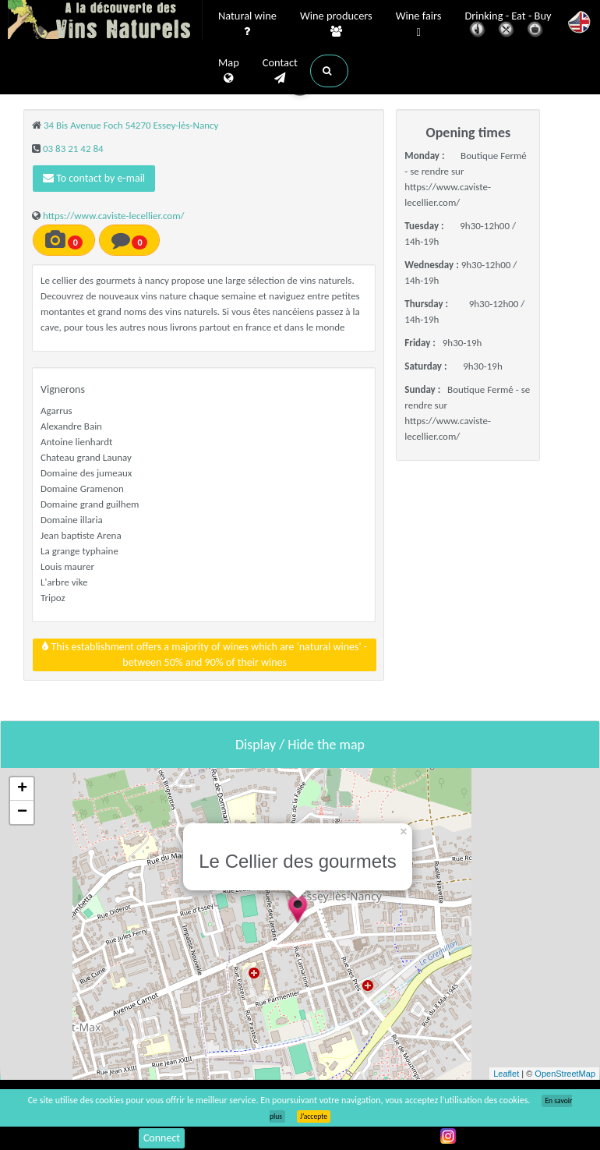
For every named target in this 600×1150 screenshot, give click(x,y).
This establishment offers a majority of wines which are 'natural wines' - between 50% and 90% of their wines (204, 654)
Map (228, 71)
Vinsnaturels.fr (105, 21)
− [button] (22, 812)
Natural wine (247, 24)
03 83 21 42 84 (73, 148)
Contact (280, 71)
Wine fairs (419, 24)
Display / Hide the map (300, 744)
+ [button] (22, 789)
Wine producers (336, 24)
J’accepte (313, 1116)
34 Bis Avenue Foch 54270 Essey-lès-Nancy (131, 125)
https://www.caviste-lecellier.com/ (114, 215)
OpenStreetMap (565, 1073)
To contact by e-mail (94, 178)
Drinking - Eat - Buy (508, 25)
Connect (161, 1138)
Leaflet (506, 1073)
